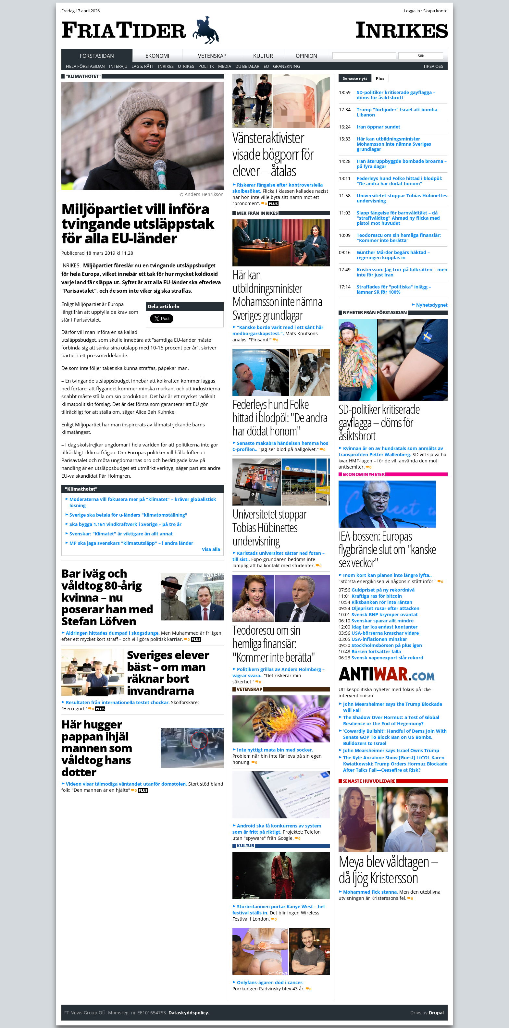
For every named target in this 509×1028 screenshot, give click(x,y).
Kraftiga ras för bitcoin (377, 596)
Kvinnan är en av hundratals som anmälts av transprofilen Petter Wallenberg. (391, 451)
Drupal (436, 1013)
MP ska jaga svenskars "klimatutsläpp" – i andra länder (131, 543)
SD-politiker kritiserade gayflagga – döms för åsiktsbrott (396, 95)
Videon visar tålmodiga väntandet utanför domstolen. (126, 784)
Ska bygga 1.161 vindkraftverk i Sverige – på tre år (125, 524)
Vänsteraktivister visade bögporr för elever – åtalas (272, 153)
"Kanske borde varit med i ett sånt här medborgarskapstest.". (277, 330)
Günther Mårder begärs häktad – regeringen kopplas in (393, 255)
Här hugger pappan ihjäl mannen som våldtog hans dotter (96, 747)
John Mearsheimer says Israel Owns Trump (391, 750)
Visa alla (211, 549)
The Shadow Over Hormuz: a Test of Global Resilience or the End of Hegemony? (391, 720)
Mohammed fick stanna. (370, 892)
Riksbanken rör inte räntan (382, 602)
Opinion (306, 55)
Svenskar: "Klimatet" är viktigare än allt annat (121, 534)
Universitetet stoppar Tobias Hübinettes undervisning (402, 198)
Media (224, 66)
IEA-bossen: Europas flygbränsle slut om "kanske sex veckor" (387, 549)
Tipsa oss (433, 66)
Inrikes (166, 66)
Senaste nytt (357, 77)
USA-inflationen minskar (379, 639)
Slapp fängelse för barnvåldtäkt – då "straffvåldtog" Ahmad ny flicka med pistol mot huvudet (398, 218)
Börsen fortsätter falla (376, 651)
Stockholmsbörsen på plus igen (387, 645)
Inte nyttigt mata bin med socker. (275, 750)
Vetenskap (212, 55)
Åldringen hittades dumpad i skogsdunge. (113, 633)
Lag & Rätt (142, 66)
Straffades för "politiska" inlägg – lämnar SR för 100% (394, 289)
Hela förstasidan (85, 66)
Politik (206, 66)
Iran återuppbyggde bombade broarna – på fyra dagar (402, 163)
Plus (380, 78)
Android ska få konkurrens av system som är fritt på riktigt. (276, 829)
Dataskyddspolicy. (188, 1013)
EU (266, 66)
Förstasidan (97, 55)
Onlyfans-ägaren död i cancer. (270, 982)
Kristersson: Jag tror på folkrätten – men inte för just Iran (402, 272)
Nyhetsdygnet (432, 305)
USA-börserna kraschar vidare (385, 633)
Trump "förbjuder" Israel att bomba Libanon (397, 112)
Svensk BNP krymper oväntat (385, 614)
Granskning (286, 66)
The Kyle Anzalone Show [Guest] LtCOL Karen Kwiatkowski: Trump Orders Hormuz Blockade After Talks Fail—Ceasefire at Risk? (395, 763)
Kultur (263, 55)
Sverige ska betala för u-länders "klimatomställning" (128, 515)
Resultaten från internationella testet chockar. (118, 702)
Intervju (118, 66)
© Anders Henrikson (202, 194)
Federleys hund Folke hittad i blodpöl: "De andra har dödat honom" (399, 181)
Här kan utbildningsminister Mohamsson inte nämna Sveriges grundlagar (394, 144)
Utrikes (186, 66)
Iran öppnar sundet (378, 127)
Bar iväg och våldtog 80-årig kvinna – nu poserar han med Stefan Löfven (107, 597)
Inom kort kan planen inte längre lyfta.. (387, 575)
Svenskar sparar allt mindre (383, 621)
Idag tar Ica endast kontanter (384, 627)
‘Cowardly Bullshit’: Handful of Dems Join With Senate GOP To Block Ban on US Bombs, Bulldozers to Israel (395, 737)
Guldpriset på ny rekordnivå (383, 590)
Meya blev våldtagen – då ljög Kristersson (388, 869)
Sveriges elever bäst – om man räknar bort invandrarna (168, 672)
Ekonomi (157, 55)
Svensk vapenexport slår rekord (387, 658)
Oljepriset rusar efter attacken (385, 608)
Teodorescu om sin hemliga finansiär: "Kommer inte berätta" (399, 237)
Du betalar (247, 66)
